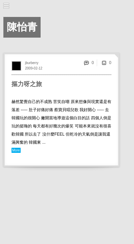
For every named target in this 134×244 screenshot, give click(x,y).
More (16, 150)
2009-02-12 (33, 68)
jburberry (31, 63)
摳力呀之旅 (27, 84)
